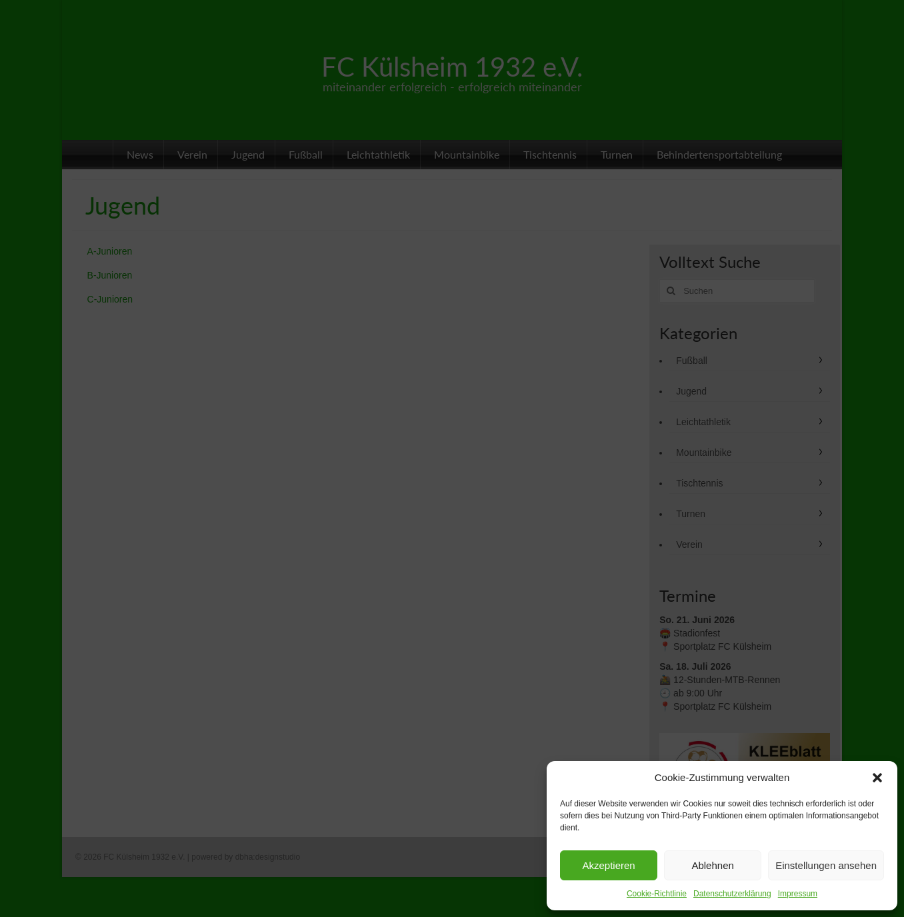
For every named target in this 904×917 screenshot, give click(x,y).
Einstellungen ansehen (826, 865)
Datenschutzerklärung (732, 893)
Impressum (797, 893)
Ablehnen (712, 865)
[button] (877, 777)
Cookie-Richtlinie (657, 893)
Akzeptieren (608, 865)
